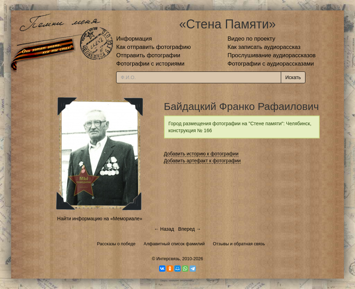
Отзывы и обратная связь (239, 243)
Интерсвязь (168, 258)
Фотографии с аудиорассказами (270, 63)
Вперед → (189, 229)
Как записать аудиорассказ (264, 47)
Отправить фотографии (148, 55)
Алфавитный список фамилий (174, 243)
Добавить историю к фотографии (201, 153)
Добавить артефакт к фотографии (202, 160)
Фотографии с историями (150, 63)
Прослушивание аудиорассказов (271, 55)
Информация (134, 38)
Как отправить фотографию (153, 47)
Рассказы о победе (116, 243)
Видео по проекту (251, 38)
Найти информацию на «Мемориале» (99, 218)
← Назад (164, 229)
